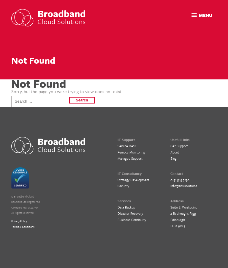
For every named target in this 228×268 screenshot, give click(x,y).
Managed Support (130, 158)
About (174, 152)
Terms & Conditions (22, 227)
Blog (173, 158)
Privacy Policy (19, 221)
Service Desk (127, 145)
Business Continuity (132, 219)
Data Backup (126, 207)
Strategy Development (133, 179)
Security (123, 185)
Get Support (179, 145)
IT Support (126, 139)
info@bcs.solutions (183, 185)
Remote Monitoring (131, 152)
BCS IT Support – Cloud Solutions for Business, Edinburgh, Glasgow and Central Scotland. (48, 145)
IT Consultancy (130, 173)
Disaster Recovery (130, 213)
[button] (202, 15)
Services (124, 200)
